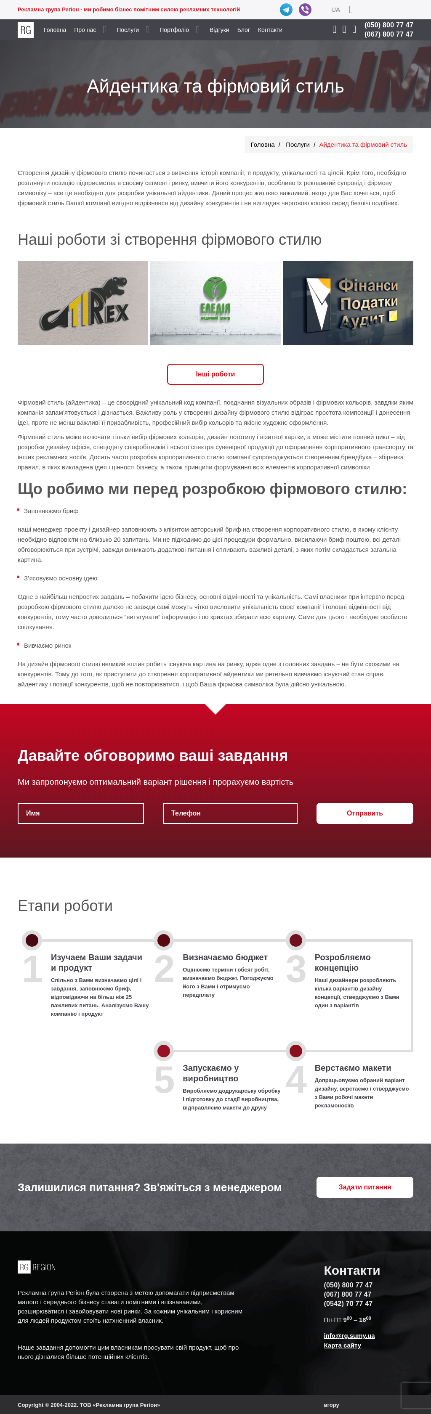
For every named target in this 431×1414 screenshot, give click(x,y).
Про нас (85, 29)
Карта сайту (342, 1345)
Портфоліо (174, 29)
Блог (243, 29)
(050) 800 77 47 (388, 25)
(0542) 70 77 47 (348, 1303)
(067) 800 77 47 (388, 34)
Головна (55, 29)
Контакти (270, 29)
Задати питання (365, 1187)
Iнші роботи (215, 374)
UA (335, 9)
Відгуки (219, 29)
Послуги (128, 29)
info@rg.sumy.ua (349, 1335)
